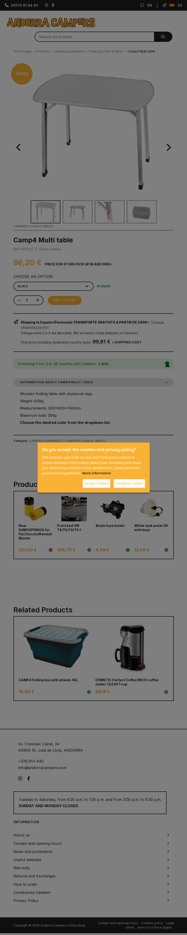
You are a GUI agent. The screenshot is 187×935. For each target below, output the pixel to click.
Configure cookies (129, 483)
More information (96, 473)
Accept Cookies (97, 483)
